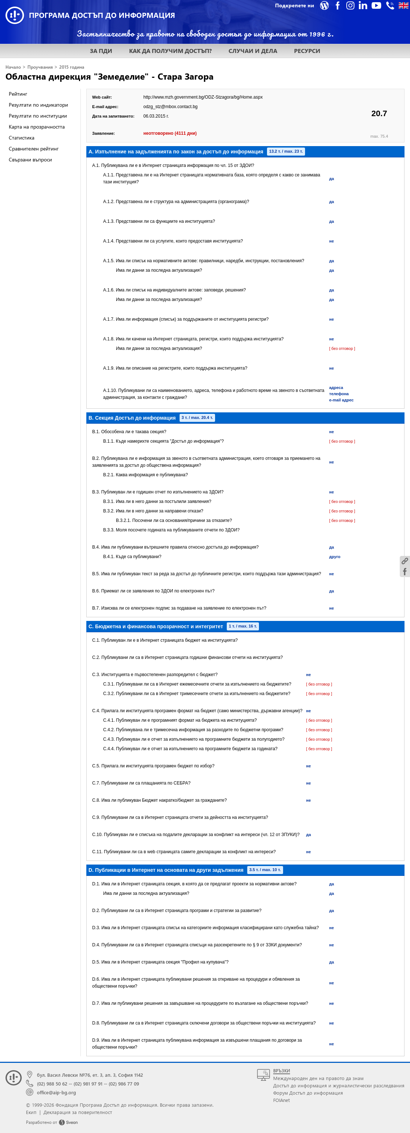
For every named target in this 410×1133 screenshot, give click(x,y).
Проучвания (40, 67)
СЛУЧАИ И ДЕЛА (253, 50)
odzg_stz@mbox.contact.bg (170, 106)
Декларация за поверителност (78, 1112)
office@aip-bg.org (56, 1092)
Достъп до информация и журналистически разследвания (339, 1085)
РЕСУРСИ (307, 50)
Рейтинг (18, 93)
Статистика (21, 137)
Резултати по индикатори (38, 104)
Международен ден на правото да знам (318, 1078)
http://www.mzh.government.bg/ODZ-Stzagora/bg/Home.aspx (203, 97)
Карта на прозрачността (37, 126)
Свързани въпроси (30, 159)
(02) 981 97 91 (88, 1083)
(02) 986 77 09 (124, 1083)
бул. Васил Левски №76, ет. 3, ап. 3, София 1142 (90, 1075)
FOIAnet (281, 1100)
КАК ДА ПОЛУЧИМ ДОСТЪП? (170, 50)
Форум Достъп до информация (308, 1093)
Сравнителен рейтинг (34, 148)
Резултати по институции (38, 115)
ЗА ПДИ (101, 50)
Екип (31, 1112)
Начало (13, 67)
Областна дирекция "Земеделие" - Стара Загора (109, 76)
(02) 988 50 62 (52, 1083)
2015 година (71, 67)
